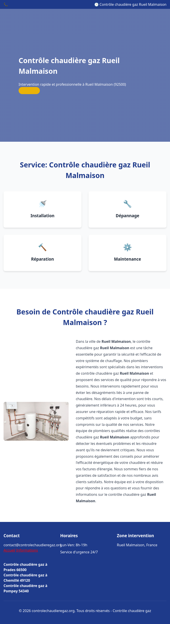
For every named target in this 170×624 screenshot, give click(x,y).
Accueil (9, 550)
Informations (27, 550)
